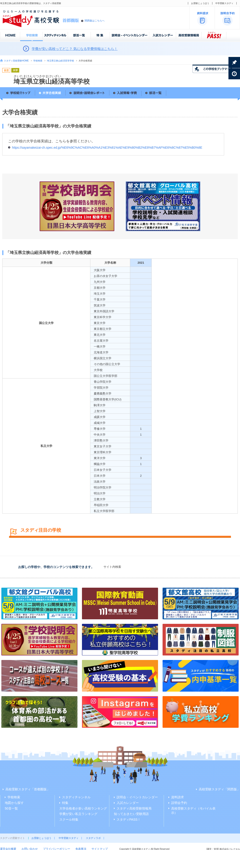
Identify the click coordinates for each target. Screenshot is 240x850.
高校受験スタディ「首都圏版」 (27, 789)
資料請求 (177, 797)
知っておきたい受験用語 (131, 814)
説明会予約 (179, 803)
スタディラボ (93, 838)
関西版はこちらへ (95, 20)
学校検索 (37, 60)
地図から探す (14, 803)
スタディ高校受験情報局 (134, 808)
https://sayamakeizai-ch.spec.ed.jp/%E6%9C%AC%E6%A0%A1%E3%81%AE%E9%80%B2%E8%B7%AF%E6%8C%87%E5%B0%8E (107, 147)
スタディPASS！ (129, 819)
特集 (65, 803)
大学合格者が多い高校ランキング (83, 808)
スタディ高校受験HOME (16, 60)
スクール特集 (68, 819)
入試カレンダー (128, 803)
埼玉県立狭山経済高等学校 (60, 60)
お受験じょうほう (200, 3)
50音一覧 (11, 808)
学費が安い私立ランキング (78, 814)
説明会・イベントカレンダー (137, 797)
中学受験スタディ (224, 3)
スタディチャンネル (76, 797)
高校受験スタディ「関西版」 (219, 789)
